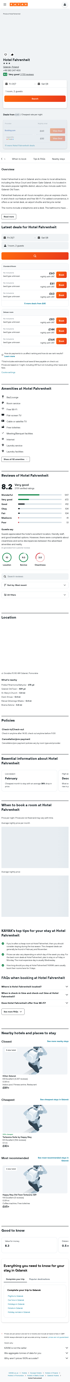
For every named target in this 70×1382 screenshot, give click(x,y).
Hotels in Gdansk (15, 1260)
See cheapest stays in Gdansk (54, 1052)
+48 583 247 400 (12, 70)
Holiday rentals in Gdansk (19, 1264)
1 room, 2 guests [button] (14, 91)
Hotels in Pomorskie (16, 1328)
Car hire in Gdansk (16, 1252)
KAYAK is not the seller (36, 1300)
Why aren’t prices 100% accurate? (36, 1310)
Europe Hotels (36, 1325)
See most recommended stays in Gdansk (53, 1111)
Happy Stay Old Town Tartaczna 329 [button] (19, 1147)
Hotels (24, 1325)
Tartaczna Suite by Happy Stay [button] (17, 1089)
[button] (5, 4)
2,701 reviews (27, 74)
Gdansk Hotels (53, 1328)
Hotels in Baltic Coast (35, 1328)
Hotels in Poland (51, 1325)
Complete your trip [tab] (15, 1231)
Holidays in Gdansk (16, 1256)
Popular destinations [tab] (39, 1231)
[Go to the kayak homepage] (19, 4)
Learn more (9, 356)
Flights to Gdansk (15, 1248)
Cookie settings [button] (8, 372)
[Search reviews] (37, 576)
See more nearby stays (58, 993)
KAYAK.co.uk (13, 1325)
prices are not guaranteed (58, 1289)
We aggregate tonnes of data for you (36, 1305)
